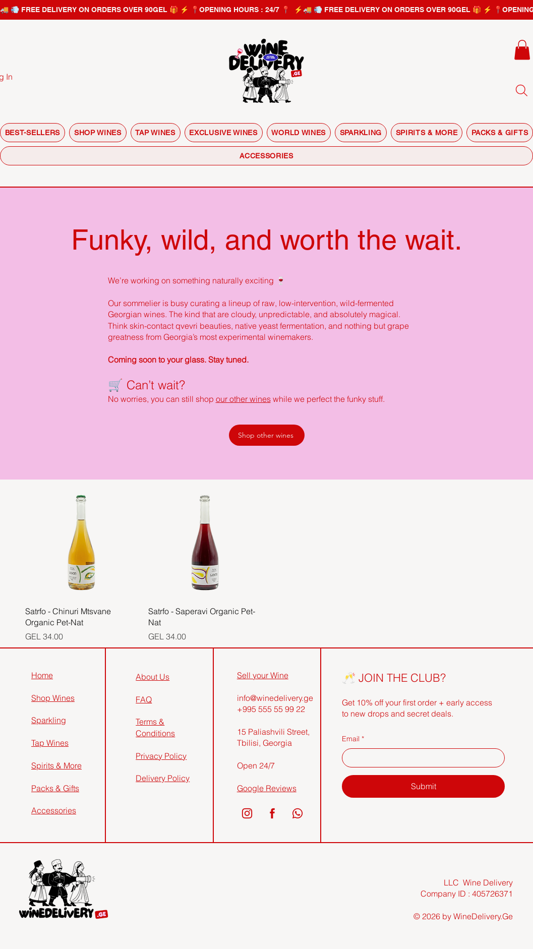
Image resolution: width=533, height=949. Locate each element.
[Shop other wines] (267, 435)
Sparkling (48, 720)
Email (353, 739)
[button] (522, 50)
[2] (272, 813)
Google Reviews (267, 788)
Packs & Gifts (55, 788)
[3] (297, 813)
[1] (247, 813)
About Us (152, 677)
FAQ (144, 699)
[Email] (420, 758)
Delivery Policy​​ (163, 778)
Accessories (53, 810)
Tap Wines (50, 743)
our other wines (243, 399)
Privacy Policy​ (161, 756)
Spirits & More (56, 765)
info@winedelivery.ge (275, 698)
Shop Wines (53, 698)
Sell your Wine (262, 675)
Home (42, 675)
